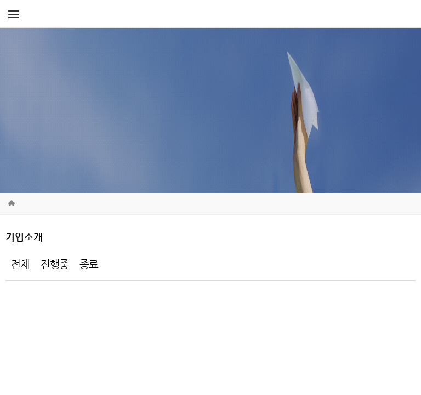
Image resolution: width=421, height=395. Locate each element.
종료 (88, 264)
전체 (20, 264)
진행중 (55, 264)
